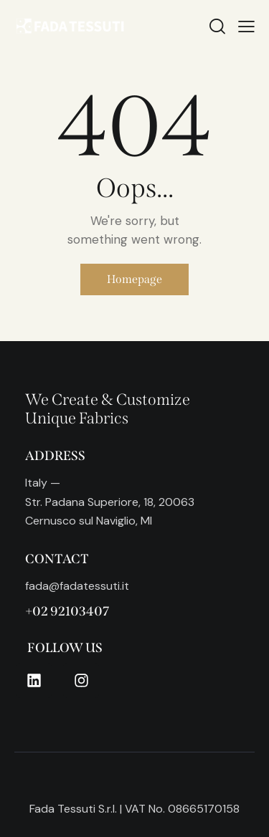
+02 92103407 (67, 611)
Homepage (134, 279)
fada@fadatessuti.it (77, 585)
